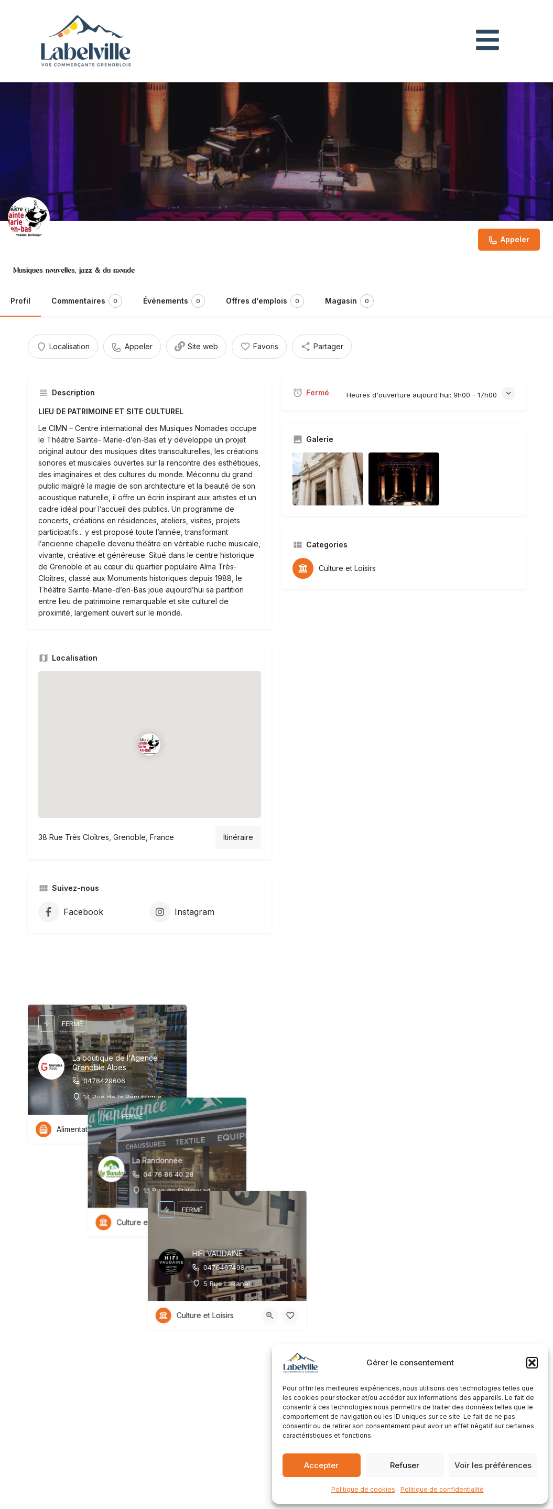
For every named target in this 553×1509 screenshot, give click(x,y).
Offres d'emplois (265, 301)
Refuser (404, 1465)
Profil (20, 300)
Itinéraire (238, 837)
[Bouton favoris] (170, 1129)
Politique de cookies (363, 1489)
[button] (532, 1362)
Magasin (349, 301)
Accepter (321, 1465)
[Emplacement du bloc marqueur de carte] (149, 745)
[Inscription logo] (29, 218)
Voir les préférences (493, 1465)
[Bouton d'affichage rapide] (150, 1129)
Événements (174, 301)
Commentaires (86, 301)
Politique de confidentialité (442, 1489)
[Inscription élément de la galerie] (327, 478)
